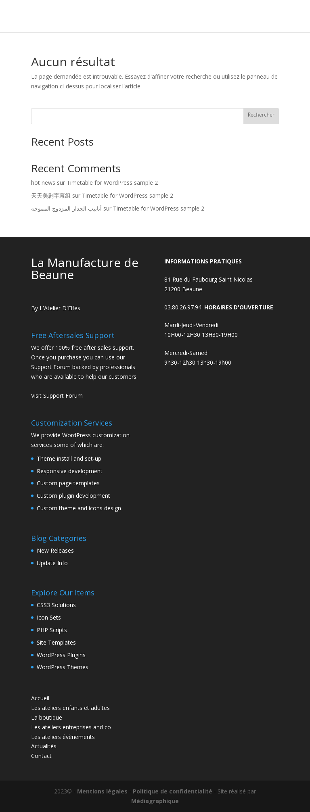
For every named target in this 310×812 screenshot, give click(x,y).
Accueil (40, 698)
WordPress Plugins (61, 655)
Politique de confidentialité (172, 791)
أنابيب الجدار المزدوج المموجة (66, 208)
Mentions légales (102, 791)
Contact (41, 756)
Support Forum (51, 367)
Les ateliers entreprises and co (71, 727)
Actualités (44, 746)
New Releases (55, 550)
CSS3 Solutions (56, 605)
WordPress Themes (62, 667)
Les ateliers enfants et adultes (70, 708)
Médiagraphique (155, 801)
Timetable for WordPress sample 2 (112, 182)
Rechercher (261, 116)
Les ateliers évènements (63, 737)
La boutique (46, 717)
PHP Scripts (52, 630)
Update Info (52, 563)
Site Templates (56, 642)
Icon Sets (49, 617)
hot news (43, 182)
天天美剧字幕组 (51, 195)
